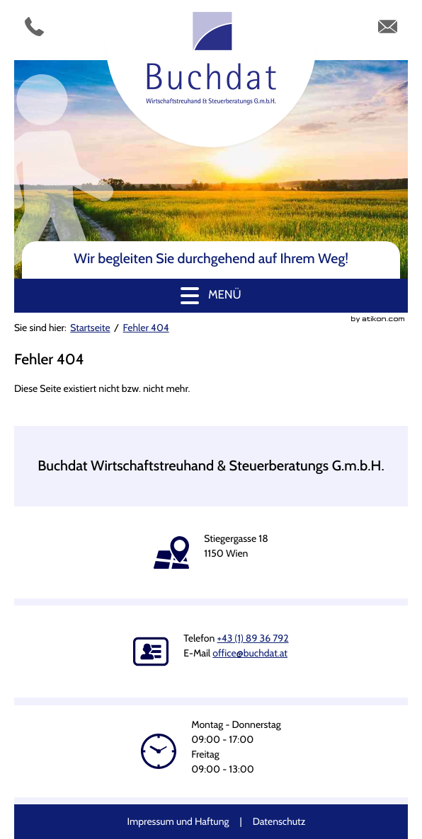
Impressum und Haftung (178, 821)
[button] (211, 296)
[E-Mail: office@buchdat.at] (387, 30)
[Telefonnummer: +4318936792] (34, 30)
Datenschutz (279, 821)
